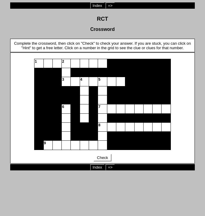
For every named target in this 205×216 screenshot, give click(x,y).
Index (97, 5)
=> (110, 5)
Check (102, 157)
